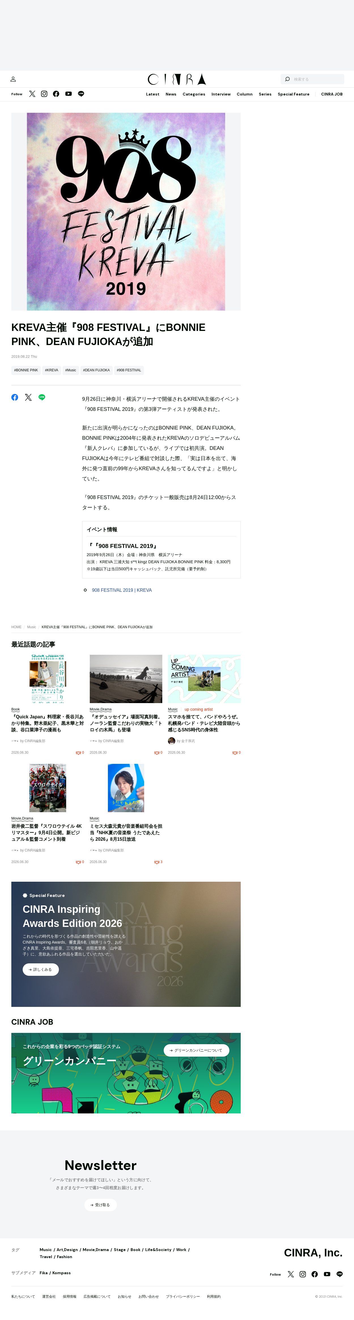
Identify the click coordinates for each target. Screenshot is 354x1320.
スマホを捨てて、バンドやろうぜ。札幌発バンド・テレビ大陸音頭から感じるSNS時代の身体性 (204, 729)
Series (265, 99)
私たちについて (23, 1302)
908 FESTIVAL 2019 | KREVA (122, 595)
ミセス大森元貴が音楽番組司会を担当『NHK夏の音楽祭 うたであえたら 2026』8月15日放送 (126, 838)
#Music (70, 376)
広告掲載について (97, 1302)
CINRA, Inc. (313, 1258)
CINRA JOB (332, 99)
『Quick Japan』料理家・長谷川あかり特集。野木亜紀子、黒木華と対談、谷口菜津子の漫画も (47, 729)
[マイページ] (23, 82)
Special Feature (294, 99)
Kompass (61, 1278)
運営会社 (49, 1302)
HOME (16, 633)
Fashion (64, 1262)
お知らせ (124, 1302)
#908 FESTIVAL (129, 376)
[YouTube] (68, 100)
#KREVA (51, 376)
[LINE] (81, 100)
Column (245, 99)
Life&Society (158, 1255)
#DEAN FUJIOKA (96, 376)
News (171, 99)
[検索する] (276, 82)
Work (181, 1255)
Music (31, 633)
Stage (120, 1255)
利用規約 (214, 1302)
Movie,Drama (96, 1255)
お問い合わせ (148, 1302)
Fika (44, 1278)
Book (135, 1255)
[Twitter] (32, 100)
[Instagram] (44, 100)
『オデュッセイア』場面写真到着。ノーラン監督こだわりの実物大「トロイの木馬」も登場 (126, 729)
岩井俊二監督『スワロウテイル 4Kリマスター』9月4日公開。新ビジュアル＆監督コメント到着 (46, 838)
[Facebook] (56, 100)
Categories (194, 99)
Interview (221, 99)
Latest (152, 99)
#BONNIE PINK (26, 376)
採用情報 (69, 1302)
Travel (46, 1262)
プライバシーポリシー (183, 1302)
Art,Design (67, 1255)
